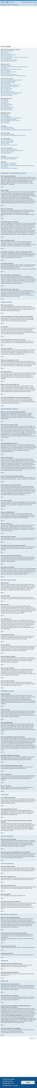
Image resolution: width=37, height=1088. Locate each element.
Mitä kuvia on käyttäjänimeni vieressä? (8, 71)
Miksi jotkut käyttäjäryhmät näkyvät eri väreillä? (10, 120)
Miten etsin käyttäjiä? (5, 143)
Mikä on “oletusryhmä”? (5, 121)
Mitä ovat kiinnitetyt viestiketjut (7, 107)
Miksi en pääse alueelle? (6, 87)
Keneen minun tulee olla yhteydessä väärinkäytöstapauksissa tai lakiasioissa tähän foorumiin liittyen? (17, 166)
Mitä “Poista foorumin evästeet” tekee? (8, 61)
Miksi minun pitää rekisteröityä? (7, 50)
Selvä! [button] (28, 1082)
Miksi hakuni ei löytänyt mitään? (7, 141)
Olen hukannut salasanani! (6, 58)
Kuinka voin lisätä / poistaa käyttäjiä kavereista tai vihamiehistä (13, 135)
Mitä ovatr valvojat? (5, 115)
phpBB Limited (14, 986)
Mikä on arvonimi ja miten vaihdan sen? (8, 74)
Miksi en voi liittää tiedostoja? (6, 88)
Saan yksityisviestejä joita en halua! (8, 128)
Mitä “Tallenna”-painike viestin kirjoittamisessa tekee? (11, 92)
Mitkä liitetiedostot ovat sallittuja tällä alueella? (10, 157)
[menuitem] (4, 2)
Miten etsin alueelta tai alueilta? (7, 139)
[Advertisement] (18, 26)
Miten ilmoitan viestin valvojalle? (7, 91)
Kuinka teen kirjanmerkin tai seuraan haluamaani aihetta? (12, 150)
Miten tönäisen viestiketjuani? (6, 95)
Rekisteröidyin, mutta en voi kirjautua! (8, 54)
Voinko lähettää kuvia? (5, 103)
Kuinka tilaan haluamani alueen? (7, 151)
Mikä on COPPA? (4, 52)
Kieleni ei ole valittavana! (6, 70)
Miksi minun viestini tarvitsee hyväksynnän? (9, 93)
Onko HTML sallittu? (5, 100)
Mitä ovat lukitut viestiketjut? (6, 108)
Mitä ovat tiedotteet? (5, 105)
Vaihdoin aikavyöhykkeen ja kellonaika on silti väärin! (11, 69)
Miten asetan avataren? (5, 73)
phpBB (18, 354)
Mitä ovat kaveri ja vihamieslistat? (7, 134)
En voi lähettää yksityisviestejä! (7, 127)
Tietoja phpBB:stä (4, 989)
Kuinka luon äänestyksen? (6, 83)
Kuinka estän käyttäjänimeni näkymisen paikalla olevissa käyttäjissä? (14, 66)
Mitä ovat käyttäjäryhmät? (6, 116)
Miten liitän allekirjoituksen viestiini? (8, 82)
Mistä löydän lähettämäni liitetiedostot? (8, 158)
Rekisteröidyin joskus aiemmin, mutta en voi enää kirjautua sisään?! (14, 57)
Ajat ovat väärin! (4, 67)
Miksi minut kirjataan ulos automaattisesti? (9, 59)
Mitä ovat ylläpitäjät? (5, 114)
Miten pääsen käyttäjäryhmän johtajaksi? (9, 119)
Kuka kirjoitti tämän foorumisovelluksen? (9, 163)
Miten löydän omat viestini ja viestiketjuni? (9, 144)
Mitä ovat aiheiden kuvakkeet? (7, 109)
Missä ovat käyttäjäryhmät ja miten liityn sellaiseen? (11, 117)
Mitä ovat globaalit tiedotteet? (6, 104)
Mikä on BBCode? (4, 99)
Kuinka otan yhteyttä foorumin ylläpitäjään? (9, 168)
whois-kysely (22, 1011)
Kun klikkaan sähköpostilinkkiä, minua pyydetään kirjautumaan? (13, 75)
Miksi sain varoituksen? (5, 90)
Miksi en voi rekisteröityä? (6, 53)
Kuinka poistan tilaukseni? (6, 153)
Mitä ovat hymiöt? (4, 102)
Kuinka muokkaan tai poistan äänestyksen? (9, 86)
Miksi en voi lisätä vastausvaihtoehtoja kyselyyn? (10, 85)
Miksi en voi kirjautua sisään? (6, 55)
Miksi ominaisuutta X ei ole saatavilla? (8, 164)
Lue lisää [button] (15, 1085)
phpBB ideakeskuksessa (19, 998)
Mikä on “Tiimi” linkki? (5, 123)
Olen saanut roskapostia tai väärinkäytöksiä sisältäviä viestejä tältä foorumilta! (16, 129)
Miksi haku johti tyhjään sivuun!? (7, 142)
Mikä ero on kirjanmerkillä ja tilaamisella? (9, 149)
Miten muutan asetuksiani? (6, 65)
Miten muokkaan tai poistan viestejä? (8, 81)
